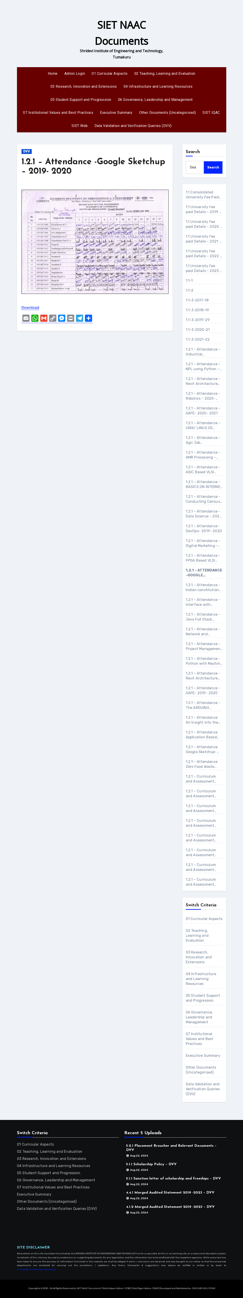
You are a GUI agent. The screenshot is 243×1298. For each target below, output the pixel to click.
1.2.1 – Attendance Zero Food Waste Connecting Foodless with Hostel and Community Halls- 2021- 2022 (204, 764)
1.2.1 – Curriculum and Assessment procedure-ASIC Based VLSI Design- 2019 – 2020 (203, 838)
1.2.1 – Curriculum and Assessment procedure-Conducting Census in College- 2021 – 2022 (203, 867)
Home (53, 73)
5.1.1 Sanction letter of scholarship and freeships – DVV (173, 1178)
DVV (26, 151)
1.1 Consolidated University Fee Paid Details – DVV (202, 195)
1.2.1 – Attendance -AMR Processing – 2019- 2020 (203, 455)
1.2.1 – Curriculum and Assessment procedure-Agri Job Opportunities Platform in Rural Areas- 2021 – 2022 (203, 779)
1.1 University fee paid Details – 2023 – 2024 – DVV (204, 268)
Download (30, 307)
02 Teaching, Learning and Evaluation (164, 73)
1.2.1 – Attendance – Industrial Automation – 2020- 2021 (203, 352)
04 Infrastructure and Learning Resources (158, 86)
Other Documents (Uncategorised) (167, 112)
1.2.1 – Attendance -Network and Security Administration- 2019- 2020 (203, 632)
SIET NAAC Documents (88, 1288)
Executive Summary (116, 112)
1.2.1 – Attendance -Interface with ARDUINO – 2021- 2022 (203, 602)
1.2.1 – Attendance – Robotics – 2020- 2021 (203, 396)
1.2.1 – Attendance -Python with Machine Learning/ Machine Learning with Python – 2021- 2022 (204, 661)
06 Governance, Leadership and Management (155, 100)
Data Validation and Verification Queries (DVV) (133, 126)
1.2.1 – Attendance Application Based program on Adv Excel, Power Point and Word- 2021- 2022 (202, 735)
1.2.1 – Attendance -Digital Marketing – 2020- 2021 (203, 543)
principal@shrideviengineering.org (36, 1269)
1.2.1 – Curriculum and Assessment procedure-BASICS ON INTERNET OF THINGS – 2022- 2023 (202, 853)
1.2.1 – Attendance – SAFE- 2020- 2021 (203, 410)
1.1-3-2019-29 (198, 320)
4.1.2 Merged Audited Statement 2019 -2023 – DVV (170, 1207)
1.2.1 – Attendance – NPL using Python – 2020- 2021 (203, 367)
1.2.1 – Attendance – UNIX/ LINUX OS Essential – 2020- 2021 (203, 425)
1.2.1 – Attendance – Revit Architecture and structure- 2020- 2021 (203, 381)
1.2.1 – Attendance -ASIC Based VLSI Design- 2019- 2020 (203, 470)
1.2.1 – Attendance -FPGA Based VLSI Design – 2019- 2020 (204, 558)
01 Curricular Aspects (110, 73)
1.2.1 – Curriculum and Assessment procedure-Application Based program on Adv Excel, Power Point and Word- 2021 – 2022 (202, 823)
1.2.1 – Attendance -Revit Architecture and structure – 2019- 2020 (203, 676)
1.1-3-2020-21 (198, 330)
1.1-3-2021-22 (198, 339)
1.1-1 (189, 280)
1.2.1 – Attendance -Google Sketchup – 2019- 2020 (204, 573)
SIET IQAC (211, 112)
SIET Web (80, 126)
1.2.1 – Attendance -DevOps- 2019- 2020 (204, 528)
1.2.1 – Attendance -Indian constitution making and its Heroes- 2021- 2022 (203, 587)
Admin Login (74, 73)
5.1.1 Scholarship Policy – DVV (151, 1164)
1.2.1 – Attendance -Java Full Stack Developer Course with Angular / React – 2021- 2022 (204, 617)
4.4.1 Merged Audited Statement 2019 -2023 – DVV (170, 1192)
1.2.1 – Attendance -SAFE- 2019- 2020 (203, 690)
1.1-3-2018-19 (197, 310)
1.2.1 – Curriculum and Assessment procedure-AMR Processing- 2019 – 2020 (202, 794)
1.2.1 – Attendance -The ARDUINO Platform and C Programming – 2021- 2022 (203, 705)
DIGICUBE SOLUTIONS (203, 1288)
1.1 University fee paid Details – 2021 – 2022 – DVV (203, 239)
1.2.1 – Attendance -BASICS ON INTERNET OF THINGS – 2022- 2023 (204, 484)
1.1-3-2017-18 (197, 300)
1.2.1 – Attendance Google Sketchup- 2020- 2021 (202, 749)
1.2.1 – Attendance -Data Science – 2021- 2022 (204, 514)
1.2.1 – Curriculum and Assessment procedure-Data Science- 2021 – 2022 (201, 882)
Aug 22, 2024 (139, 1155)
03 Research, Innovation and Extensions (84, 86)
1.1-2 (190, 290)
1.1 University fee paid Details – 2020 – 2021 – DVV (204, 224)
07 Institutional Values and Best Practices (58, 112)
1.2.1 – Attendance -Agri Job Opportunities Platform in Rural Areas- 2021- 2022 (203, 440)
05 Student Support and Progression (81, 100)
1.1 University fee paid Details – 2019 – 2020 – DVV (203, 209)
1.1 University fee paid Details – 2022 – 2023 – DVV (204, 254)
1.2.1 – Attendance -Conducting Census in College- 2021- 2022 (203, 499)
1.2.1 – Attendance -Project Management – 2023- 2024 (204, 646)
